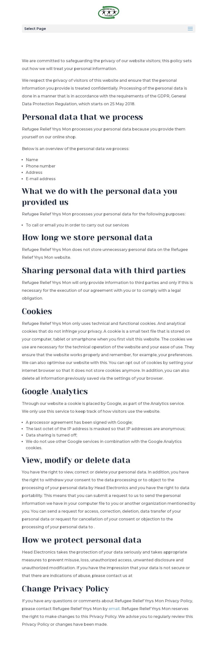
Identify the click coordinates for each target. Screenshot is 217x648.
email (114, 608)
